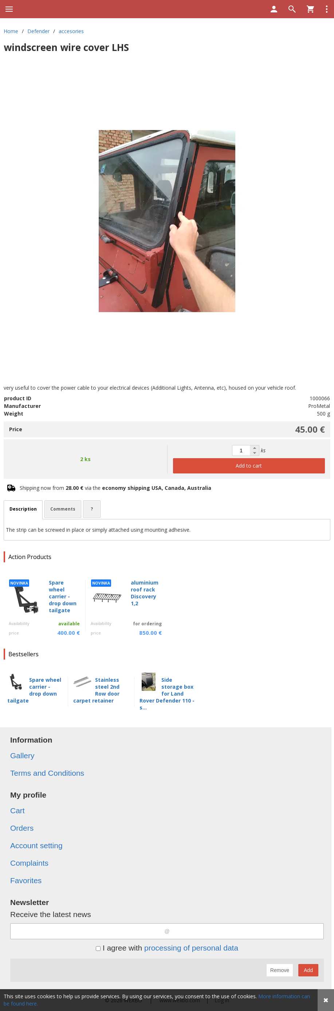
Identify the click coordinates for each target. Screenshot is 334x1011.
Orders (22, 828)
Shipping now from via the (115, 487)
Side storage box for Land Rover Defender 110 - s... (167, 693)
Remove (279, 970)
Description (23, 509)
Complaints (29, 863)
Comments (62, 509)
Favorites (26, 880)
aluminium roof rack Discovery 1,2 (144, 593)
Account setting (36, 845)
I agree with (167, 948)
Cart (17, 810)
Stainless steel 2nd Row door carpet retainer (96, 690)
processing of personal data (191, 948)
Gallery (22, 755)
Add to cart (249, 465)
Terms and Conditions (47, 773)
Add (308, 970)
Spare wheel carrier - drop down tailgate (62, 596)
